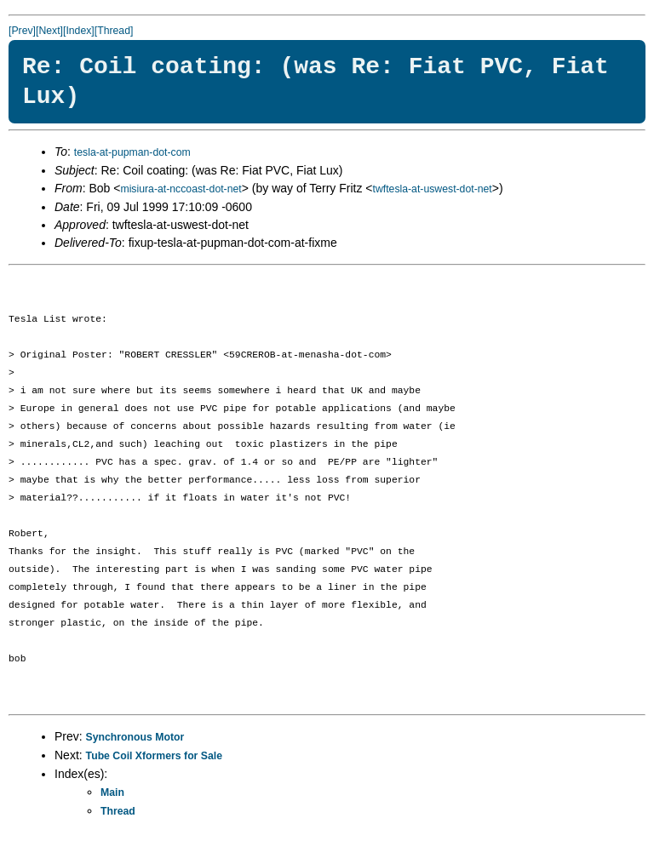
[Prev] (22, 31)
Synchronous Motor (135, 737)
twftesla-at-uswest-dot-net (432, 189)
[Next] (49, 31)
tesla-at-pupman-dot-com (132, 152)
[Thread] (114, 31)
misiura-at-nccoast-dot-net (180, 189)
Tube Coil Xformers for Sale (154, 756)
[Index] (79, 31)
